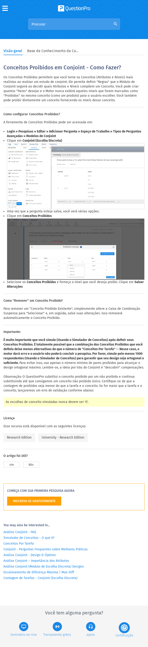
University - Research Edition (63, 437)
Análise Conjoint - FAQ (19, 532)
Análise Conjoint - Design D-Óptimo (29, 555)
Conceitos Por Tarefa (18, 544)
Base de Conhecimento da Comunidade (53, 51)
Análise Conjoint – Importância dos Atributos (36, 561)
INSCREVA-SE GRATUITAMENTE (34, 501)
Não (31, 464)
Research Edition (19, 437)
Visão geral (12, 51)
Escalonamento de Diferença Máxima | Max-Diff (38, 572)
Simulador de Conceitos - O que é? (28, 538)
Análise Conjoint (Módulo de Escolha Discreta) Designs (43, 566)
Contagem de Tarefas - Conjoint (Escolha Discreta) (40, 578)
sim (11, 464)
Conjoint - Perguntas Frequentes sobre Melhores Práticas (45, 549)
